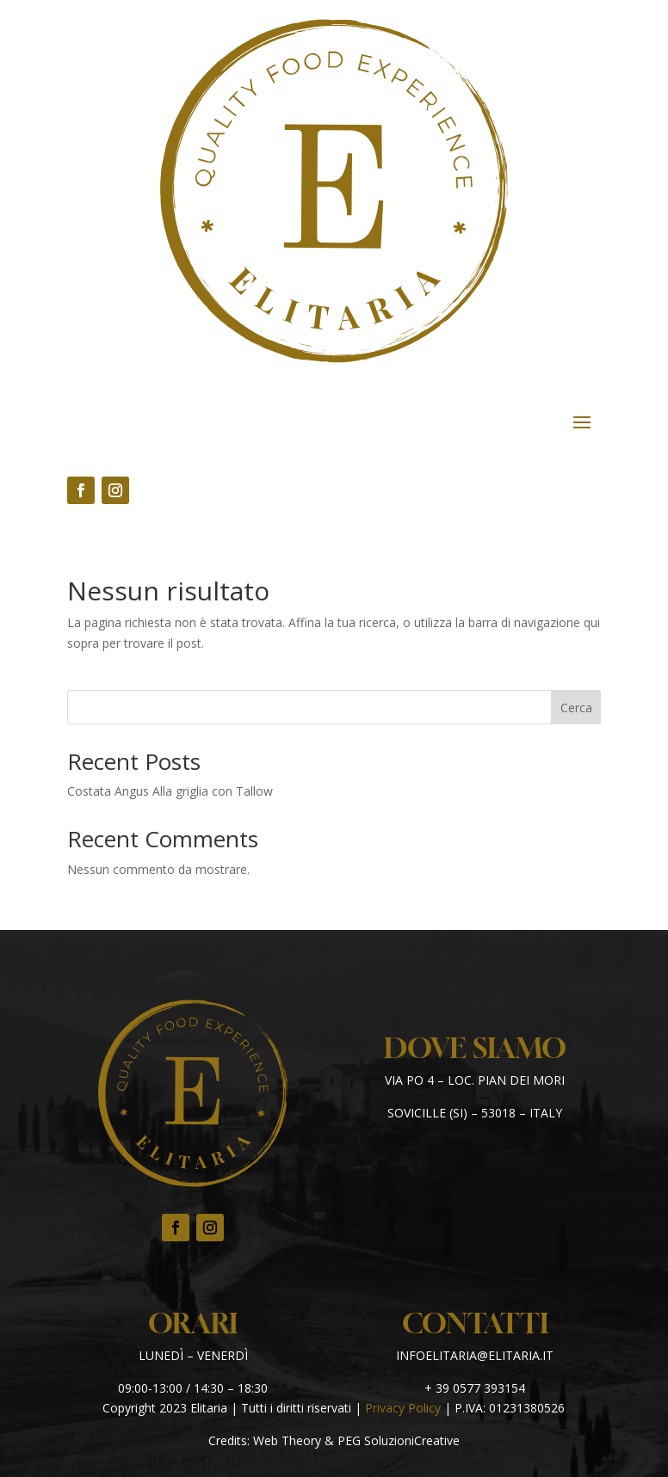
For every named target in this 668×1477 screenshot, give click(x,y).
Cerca (576, 707)
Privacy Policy (403, 1408)
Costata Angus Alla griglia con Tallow (170, 791)
